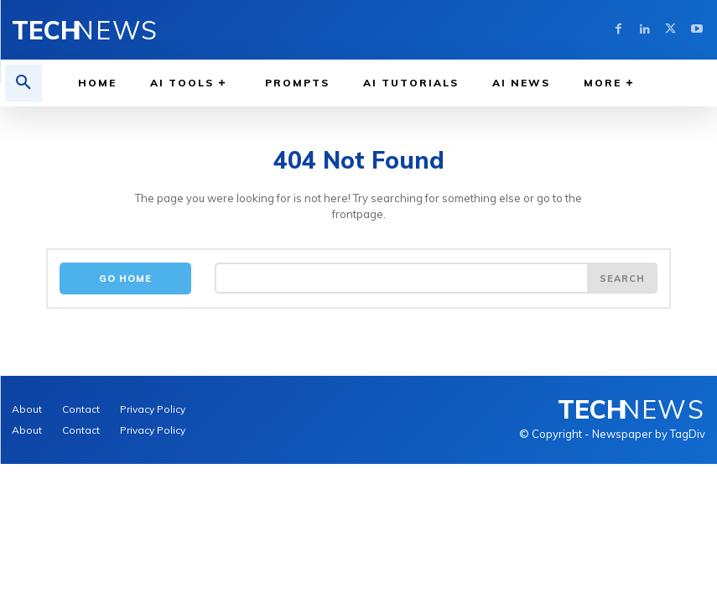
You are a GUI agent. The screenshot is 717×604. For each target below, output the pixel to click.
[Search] (622, 278)
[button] (23, 83)
